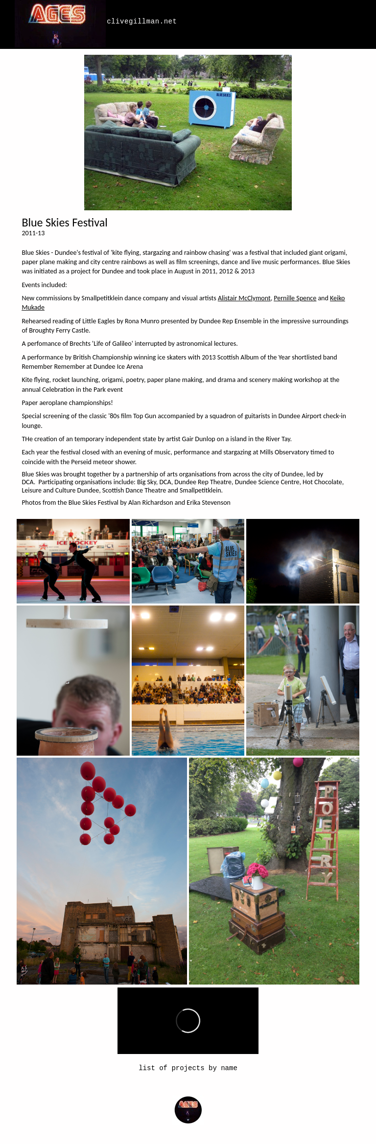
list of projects (171, 1068)
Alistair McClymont (244, 298)
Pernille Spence (295, 298)
